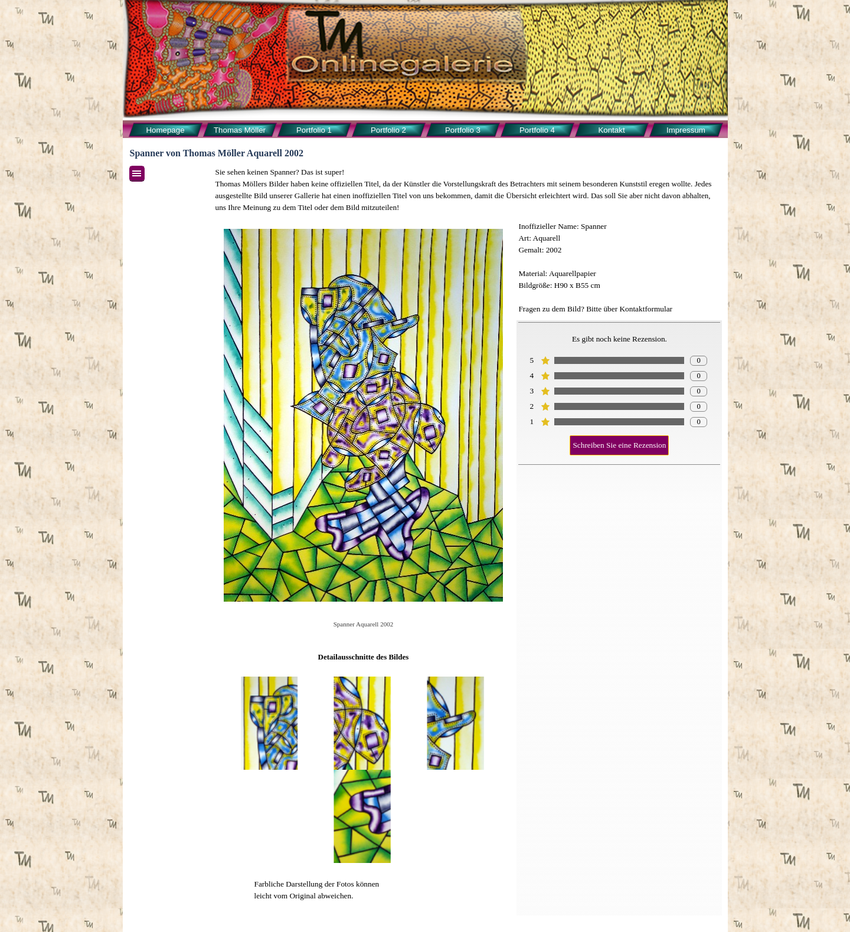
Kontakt (611, 130)
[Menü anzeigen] (137, 173)
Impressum (685, 130)
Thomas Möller (240, 130)
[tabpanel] (468, 190)
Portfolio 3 (462, 130)
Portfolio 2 (388, 130)
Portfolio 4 (537, 130)
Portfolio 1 (314, 130)
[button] (270, 723)
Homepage (165, 130)
